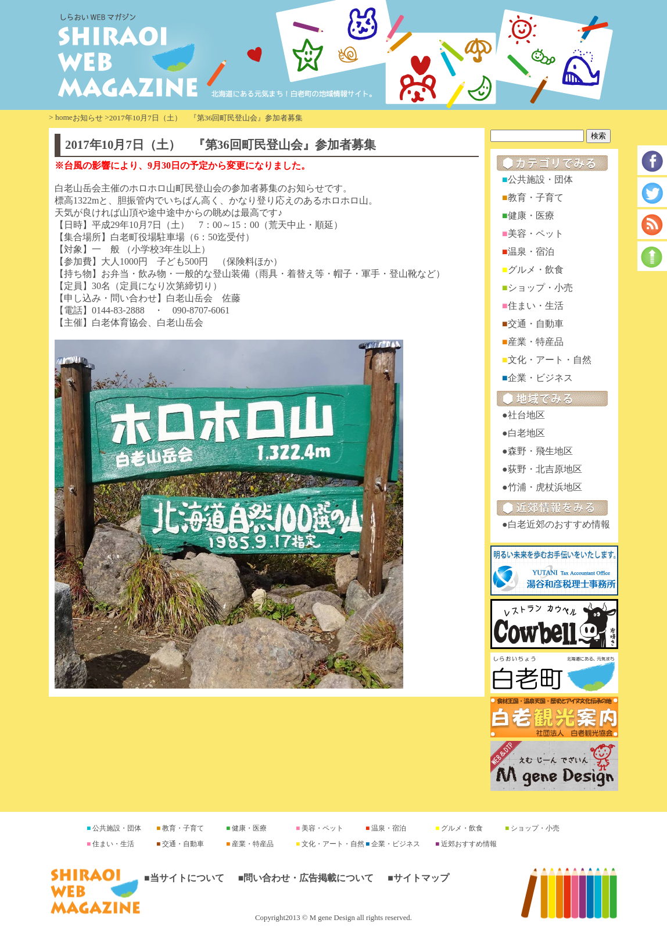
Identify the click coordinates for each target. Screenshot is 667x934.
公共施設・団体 (540, 179)
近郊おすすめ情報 (468, 844)
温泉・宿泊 (531, 251)
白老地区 (526, 433)
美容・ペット (536, 233)
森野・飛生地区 (540, 451)
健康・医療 (531, 215)
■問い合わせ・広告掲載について (306, 878)
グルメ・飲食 (536, 270)
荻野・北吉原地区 (545, 469)
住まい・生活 (536, 306)
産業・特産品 (536, 342)
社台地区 (526, 415)
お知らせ (88, 117)
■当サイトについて (184, 878)
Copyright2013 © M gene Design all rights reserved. (333, 918)
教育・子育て (536, 197)
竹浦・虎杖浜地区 (545, 487)
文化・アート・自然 (549, 360)
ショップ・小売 (540, 288)
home (64, 117)
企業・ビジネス (540, 378)
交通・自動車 (536, 324)
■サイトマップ (418, 878)
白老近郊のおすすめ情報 (559, 524)
